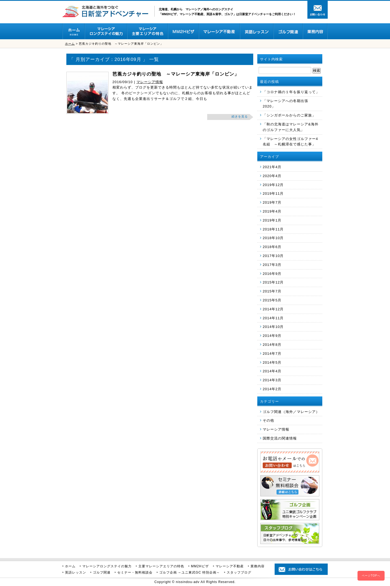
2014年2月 (272, 389)
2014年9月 (272, 336)
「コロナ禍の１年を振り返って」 (291, 92)
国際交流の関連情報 (280, 438)
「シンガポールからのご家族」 (289, 115)
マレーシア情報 (149, 82)
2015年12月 (273, 282)
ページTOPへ (371, 575)
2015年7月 (272, 291)
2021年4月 (272, 167)
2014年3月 (272, 380)
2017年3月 (272, 265)
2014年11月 (273, 318)
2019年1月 (272, 220)
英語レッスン (75, 572)
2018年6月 (272, 247)
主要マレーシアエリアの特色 (161, 566)
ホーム (70, 43)
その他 (268, 420)
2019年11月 (273, 193)
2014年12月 (273, 309)
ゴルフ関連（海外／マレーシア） (291, 412)
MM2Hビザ (200, 566)
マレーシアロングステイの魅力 (107, 566)
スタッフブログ (239, 572)
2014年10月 (273, 327)
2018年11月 (273, 229)
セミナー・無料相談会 (134, 572)
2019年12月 (273, 185)
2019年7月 (272, 202)
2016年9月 (272, 274)
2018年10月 (273, 238)
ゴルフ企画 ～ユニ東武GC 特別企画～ (189, 572)
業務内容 (258, 566)
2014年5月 (272, 362)
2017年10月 (273, 256)
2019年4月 (272, 211)
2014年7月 (272, 353)
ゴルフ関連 (101, 572)
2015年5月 (272, 300)
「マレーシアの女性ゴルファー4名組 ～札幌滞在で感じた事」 (290, 141)
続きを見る (240, 116)
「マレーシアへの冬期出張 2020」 (285, 104)
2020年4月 (272, 176)
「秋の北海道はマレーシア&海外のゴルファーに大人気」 (290, 127)
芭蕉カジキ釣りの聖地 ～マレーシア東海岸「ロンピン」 (175, 74)
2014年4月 (272, 371)
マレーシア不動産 (230, 566)
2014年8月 (272, 345)
